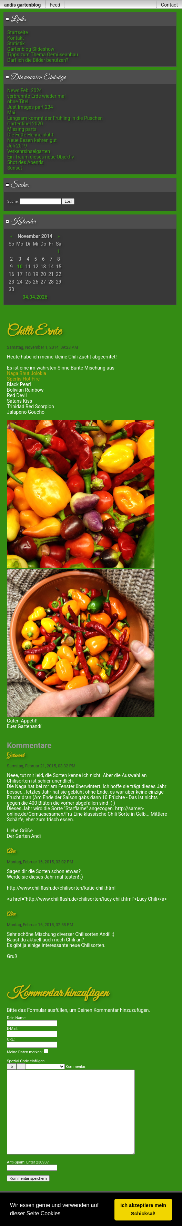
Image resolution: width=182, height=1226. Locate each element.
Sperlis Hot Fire (23, 379)
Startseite (17, 32)
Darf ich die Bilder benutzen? (37, 60)
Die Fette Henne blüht (30, 134)
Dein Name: (17, 1018)
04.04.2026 (34, 297)
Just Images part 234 (30, 107)
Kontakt (15, 38)
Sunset (14, 168)
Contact (169, 5)
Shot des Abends (25, 162)
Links (16, 19)
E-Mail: (12, 1028)
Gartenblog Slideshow (30, 49)
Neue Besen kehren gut (32, 140)
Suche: (18, 185)
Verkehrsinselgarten (28, 151)
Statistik (16, 43)
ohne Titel (17, 101)
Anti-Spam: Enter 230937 (28, 1183)
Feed (55, 5)
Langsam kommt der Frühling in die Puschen (55, 118)
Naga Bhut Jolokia (26, 373)
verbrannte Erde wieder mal (36, 96)
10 (19, 266)
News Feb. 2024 (24, 90)
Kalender (21, 222)
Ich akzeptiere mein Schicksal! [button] (143, 1209)
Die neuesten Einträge (36, 77)
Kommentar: (76, 1066)
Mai (11, 112)
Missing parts (22, 129)
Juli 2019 (17, 146)
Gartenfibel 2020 (25, 123)
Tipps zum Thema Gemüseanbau (42, 54)
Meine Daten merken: (27, 1052)
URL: (11, 1039)
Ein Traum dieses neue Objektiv (40, 157)
